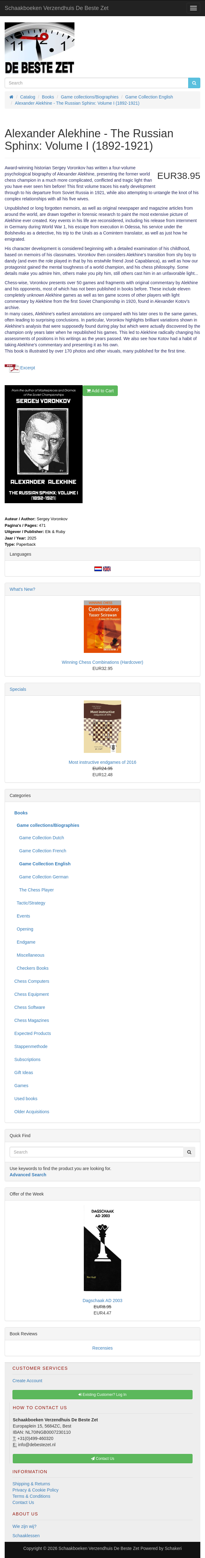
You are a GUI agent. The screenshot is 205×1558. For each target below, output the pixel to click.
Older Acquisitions (31, 1111)
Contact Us (23, 1502)
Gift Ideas (23, 1072)
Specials (18, 689)
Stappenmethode (31, 1046)
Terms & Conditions (31, 1496)
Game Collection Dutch (39, 837)
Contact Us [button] (102, 1458)
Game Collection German (41, 876)
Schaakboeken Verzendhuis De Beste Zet (56, 8)
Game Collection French (40, 850)
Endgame (25, 942)
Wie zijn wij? (24, 1526)
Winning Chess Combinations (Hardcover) (102, 662)
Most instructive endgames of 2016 (102, 762)
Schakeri (173, 1548)
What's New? (22, 589)
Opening (23, 929)
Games (21, 1085)
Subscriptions (27, 1059)
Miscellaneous (29, 955)
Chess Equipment (31, 994)
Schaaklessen (26, 1535)
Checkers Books (31, 968)
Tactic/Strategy (29, 902)
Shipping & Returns (31, 1483)
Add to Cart (100, 390)
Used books (25, 1098)
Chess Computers (31, 981)
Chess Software (29, 1007)
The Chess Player (34, 889)
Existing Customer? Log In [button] (102, 1394)
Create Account (27, 1380)
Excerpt (27, 367)
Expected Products (32, 1033)
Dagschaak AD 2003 (102, 1300)
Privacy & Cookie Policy (35, 1489)
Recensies (102, 1348)
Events (22, 915)
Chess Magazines (31, 1020)
